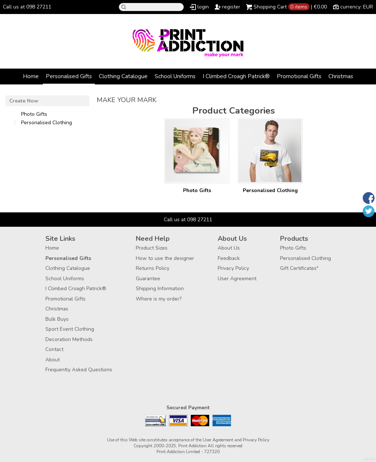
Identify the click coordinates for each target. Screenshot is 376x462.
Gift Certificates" (299, 268)
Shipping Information (160, 288)
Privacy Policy (233, 268)
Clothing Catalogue (123, 76)
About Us (229, 247)
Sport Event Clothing (69, 329)
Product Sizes (152, 247)
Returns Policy (152, 268)
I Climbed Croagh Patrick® (236, 76)
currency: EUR (356, 6)
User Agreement (237, 278)
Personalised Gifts (69, 76)
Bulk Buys (57, 319)
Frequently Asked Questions (78, 369)
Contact (54, 349)
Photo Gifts (197, 190)
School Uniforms (175, 76)
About (52, 359)
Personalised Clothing (270, 190)
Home (31, 76)
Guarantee (148, 278)
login (203, 6)
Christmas (340, 76)
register (231, 6)
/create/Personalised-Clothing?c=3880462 (270, 151)
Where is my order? (159, 298)
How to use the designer (165, 258)
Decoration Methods (69, 339)
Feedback (229, 258)
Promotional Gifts (299, 76)
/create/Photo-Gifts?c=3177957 (197, 151)
